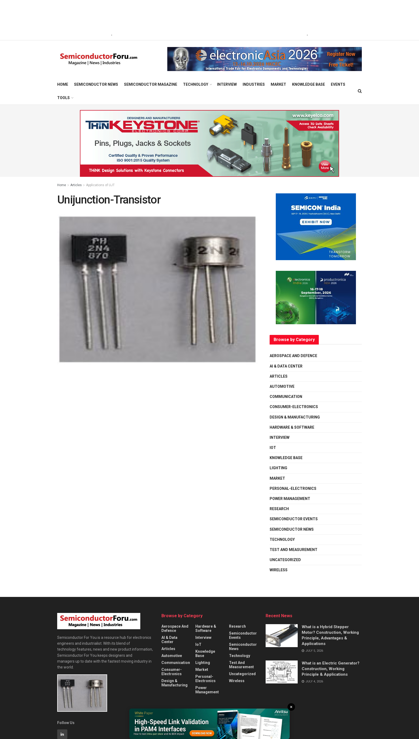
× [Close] (291, 707)
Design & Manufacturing (295, 417)
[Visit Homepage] (98, 59)
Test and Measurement (293, 550)
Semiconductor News (96, 84)
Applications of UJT (100, 185)
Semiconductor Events (294, 519)
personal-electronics (293, 488)
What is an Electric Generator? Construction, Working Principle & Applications (330, 669)
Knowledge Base (308, 84)
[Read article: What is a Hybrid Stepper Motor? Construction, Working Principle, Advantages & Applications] (282, 635)
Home (62, 84)
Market (278, 84)
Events (338, 84)
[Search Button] (360, 91)
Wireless (279, 570)
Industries (254, 84)
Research (279, 509)
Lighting (278, 468)
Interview (227, 84)
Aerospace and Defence (293, 356)
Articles (76, 185)
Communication (286, 396)
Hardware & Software (292, 427)
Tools (63, 98)
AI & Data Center (286, 366)
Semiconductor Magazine (150, 84)
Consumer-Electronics (294, 407)
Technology (195, 84)
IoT (273, 447)
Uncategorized (285, 560)
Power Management (290, 498)
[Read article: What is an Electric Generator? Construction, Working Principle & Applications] (282, 671)
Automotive (282, 386)
